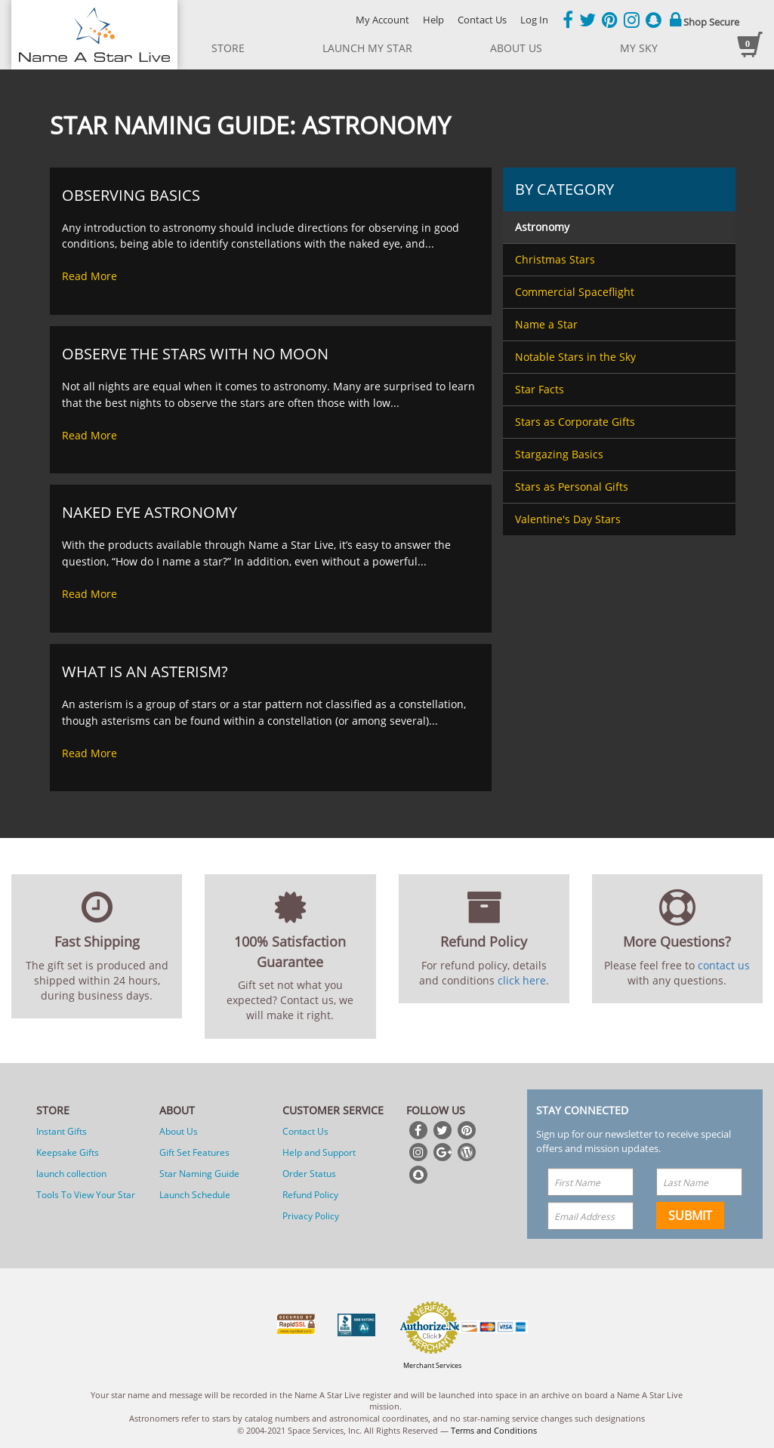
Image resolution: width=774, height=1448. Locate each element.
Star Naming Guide (199, 1173)
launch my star (367, 48)
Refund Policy (310, 1194)
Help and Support (319, 1152)
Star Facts (539, 389)
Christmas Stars (555, 259)
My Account (382, 19)
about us (516, 48)
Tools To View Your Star (85, 1194)
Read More (89, 276)
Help (433, 19)
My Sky (639, 48)
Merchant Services (432, 1365)
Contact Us (482, 19)
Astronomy (542, 227)
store (228, 48)
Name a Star (546, 324)
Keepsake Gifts (67, 1152)
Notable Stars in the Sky (575, 357)
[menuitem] (619, 227)
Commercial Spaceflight (574, 292)
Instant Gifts (61, 1131)
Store (52, 1110)
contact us (724, 965)
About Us (178, 1131)
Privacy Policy (310, 1215)
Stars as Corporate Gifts (575, 421)
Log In (534, 19)
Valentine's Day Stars (568, 519)
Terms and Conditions (494, 1430)
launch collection (71, 1173)
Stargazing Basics (559, 454)
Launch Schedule (194, 1194)
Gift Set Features (194, 1152)
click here (522, 980)
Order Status (309, 1173)
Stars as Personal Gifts (571, 486)
